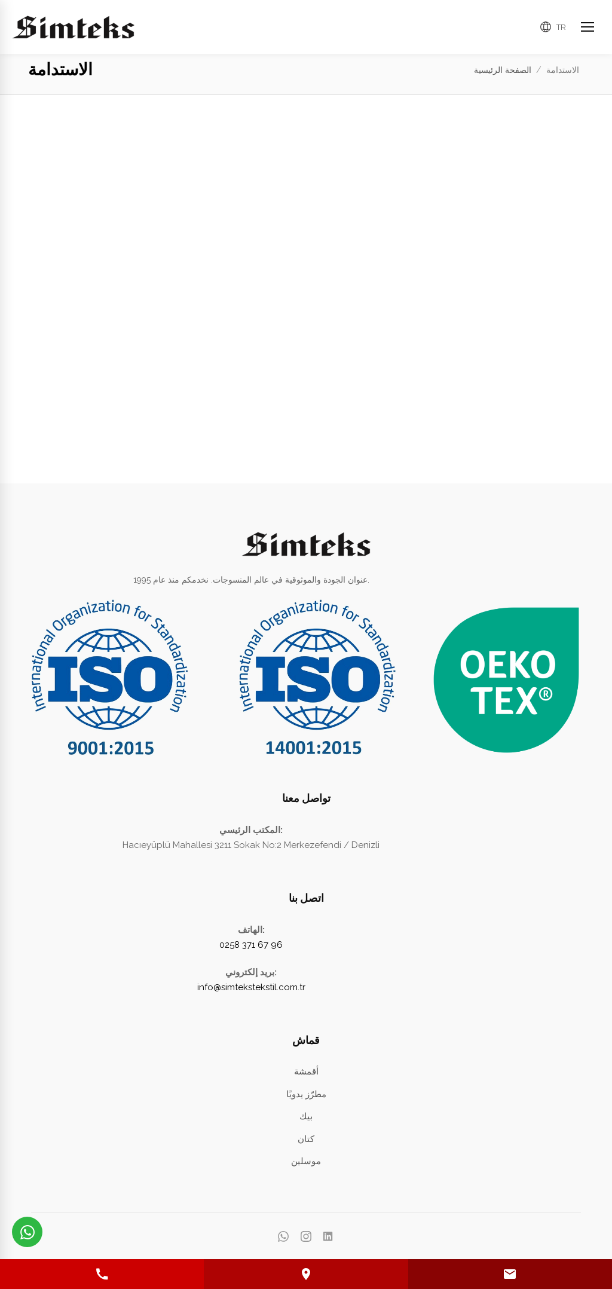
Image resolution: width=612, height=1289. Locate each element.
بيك (306, 1116)
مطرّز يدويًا (306, 1094)
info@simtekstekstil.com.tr (251, 987)
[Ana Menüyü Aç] (587, 27)
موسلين (306, 1161)
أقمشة (306, 1071)
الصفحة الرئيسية (502, 70)
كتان (306, 1139)
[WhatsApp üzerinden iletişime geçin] (27, 1232)
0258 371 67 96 (251, 944)
